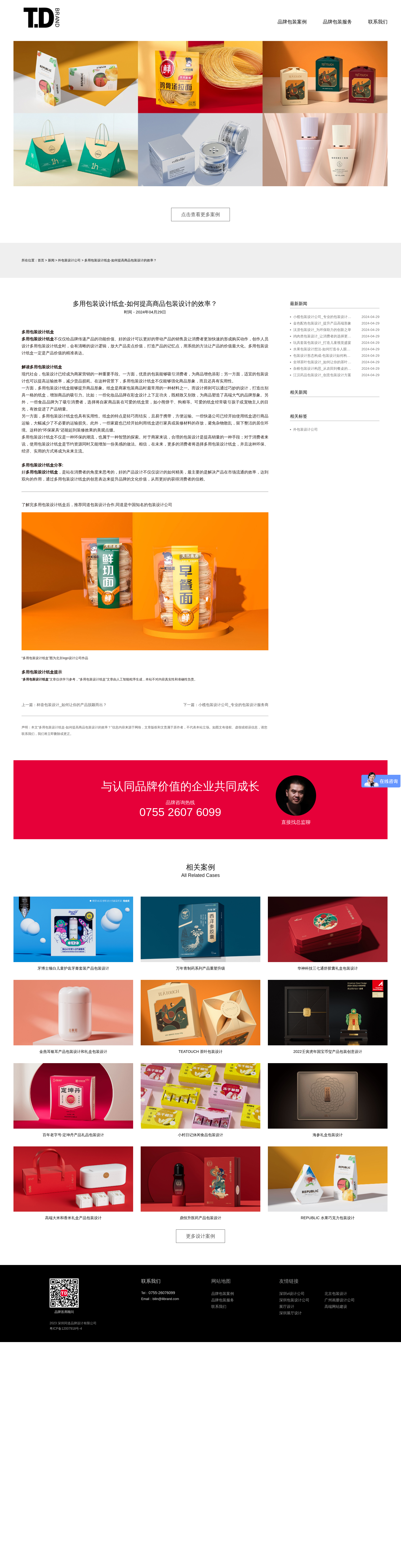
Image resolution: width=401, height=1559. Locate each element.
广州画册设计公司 (339, 1300)
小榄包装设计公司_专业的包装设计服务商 (233, 705)
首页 (41, 260)
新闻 (51, 260)
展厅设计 (286, 1306)
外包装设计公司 (69, 260)
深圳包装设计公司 (294, 1300)
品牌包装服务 (337, 22)
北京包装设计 (335, 1293)
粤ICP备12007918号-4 (66, 1328)
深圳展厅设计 (290, 1313)
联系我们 (378, 22)
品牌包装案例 (292, 22)
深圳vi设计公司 (292, 1293)
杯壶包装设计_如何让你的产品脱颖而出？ (72, 705)
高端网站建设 (335, 1306)
